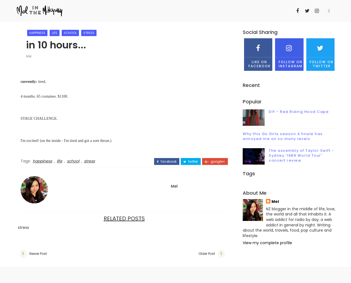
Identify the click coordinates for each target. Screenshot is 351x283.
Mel (29, 56)
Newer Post (38, 253)
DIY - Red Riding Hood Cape (299, 111)
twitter (190, 162)
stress (88, 33)
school (70, 33)
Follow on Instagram (289, 53)
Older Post (207, 253)
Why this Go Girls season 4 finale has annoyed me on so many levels (283, 136)
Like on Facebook (258, 53)
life (54, 33)
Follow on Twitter (320, 53)
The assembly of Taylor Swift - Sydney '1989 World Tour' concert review (301, 155)
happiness (37, 33)
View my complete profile (267, 243)
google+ (215, 162)
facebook (167, 162)
